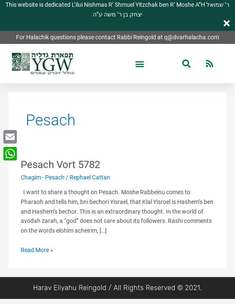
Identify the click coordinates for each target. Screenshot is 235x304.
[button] (139, 64)
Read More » (37, 249)
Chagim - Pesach (43, 177)
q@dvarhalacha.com (191, 37)
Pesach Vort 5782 (60, 165)
